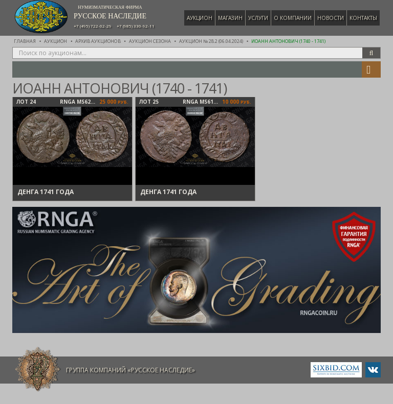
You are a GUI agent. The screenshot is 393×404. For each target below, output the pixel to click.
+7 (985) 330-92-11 (136, 26)
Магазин (230, 17)
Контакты (363, 17)
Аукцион (199, 17)
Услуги (258, 17)
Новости (330, 17)
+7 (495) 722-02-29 (93, 26)
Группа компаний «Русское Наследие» (130, 370)
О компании (293, 17)
